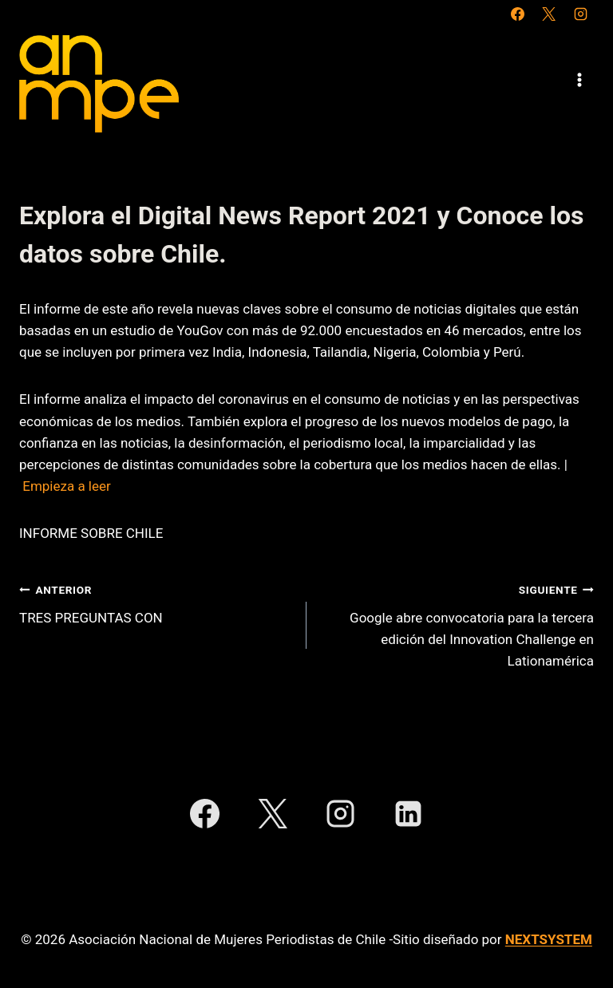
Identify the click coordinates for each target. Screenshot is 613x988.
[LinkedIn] (408, 814)
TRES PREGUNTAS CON (156, 602)
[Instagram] (580, 13)
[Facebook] (518, 13)
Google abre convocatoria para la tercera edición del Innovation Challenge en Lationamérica (457, 624)
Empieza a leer (66, 486)
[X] (549, 13)
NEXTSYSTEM (548, 939)
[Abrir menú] (579, 79)
